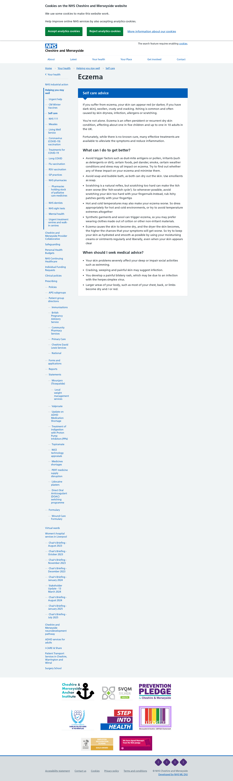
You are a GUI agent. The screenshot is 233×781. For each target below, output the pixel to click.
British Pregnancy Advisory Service (57, 317)
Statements (55, 374)
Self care (110, 68)
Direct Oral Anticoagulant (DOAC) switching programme (59, 496)
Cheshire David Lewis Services (59, 346)
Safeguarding (52, 244)
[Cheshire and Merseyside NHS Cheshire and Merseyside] (64, 48)
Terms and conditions (135, 770)
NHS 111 (53, 118)
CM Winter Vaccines (54, 106)
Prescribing (51, 281)
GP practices (55, 174)
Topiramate (58, 444)
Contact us (80, 770)
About (51, 59)
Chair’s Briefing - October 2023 (57, 553)
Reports (53, 369)
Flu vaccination (57, 163)
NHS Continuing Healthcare (54, 260)
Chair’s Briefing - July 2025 (57, 616)
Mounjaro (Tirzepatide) (58, 382)
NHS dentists (56, 202)
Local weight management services (61, 394)
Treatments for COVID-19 (56, 151)
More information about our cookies (151, 31)
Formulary (54, 509)
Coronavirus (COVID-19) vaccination (55, 141)
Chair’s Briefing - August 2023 (57, 544)
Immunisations (60, 307)
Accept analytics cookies (64, 31)
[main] (116, 375)
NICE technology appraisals (57, 453)
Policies (53, 287)
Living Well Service (54, 131)
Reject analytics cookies (105, 31)
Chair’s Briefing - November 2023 (57, 561)
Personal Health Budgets (54, 251)
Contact (181, 59)
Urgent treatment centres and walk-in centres (58, 222)
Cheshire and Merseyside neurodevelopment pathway (56, 629)
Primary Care (59, 339)
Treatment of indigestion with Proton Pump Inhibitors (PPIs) (59, 432)
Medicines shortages (57, 463)
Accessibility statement (57, 770)
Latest (73, 59)
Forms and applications (54, 362)
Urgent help (55, 99)
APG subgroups (57, 292)
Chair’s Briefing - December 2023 (57, 570)
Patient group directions (56, 300)
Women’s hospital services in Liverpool (56, 535)
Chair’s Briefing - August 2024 (57, 599)
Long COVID (55, 158)
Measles (53, 124)
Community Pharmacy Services (57, 330)
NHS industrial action (56, 84)
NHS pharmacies (58, 180)
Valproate (57, 406)
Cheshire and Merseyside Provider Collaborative (56, 236)
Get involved (154, 59)
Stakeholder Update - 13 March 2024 (55, 588)
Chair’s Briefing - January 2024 (57, 578)
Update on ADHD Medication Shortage (57, 416)
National (56, 353)
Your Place (126, 59)
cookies (183, 43)
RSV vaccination (57, 169)
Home (48, 68)
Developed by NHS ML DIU (173, 774)
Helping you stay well (88, 68)
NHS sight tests (57, 208)
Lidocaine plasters (56, 483)
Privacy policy (111, 770)
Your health (98, 59)
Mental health (56, 213)
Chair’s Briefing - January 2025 (57, 607)
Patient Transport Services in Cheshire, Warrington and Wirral (56, 658)
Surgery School (53, 668)
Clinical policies (53, 275)
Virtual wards (52, 528)
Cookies (95, 770)
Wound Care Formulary (58, 517)
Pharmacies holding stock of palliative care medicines (59, 191)
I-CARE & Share (53, 648)
